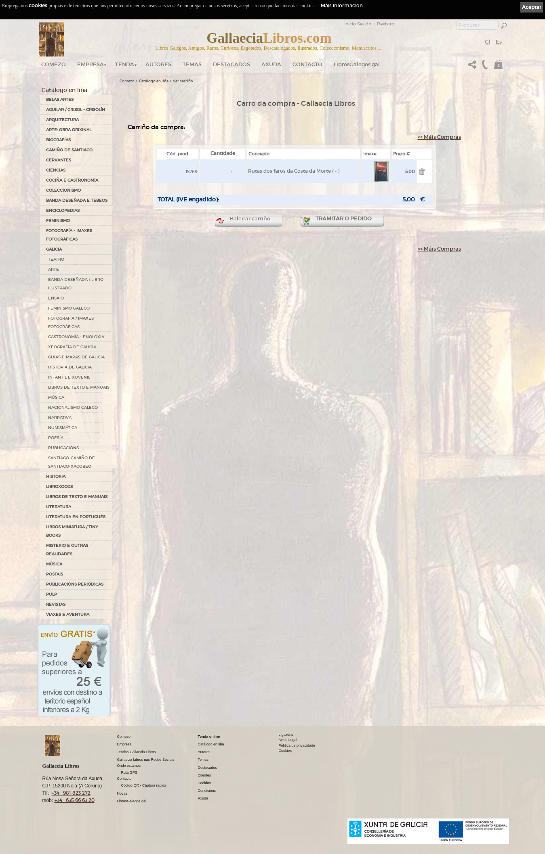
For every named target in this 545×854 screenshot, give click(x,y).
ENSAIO (56, 298)
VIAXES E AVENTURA (67, 614)
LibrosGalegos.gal (357, 64)
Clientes (204, 775)
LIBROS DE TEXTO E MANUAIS (78, 387)
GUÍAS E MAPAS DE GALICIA (76, 357)
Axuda (271, 64)
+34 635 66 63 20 (75, 800)
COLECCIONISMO (63, 190)
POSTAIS (54, 574)
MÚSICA (56, 397)
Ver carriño (183, 81)
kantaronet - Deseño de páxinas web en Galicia (466, 849)
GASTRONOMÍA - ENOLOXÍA (76, 336)
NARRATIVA (60, 417)
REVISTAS (55, 604)
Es (499, 41)
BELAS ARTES (60, 99)
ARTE (53, 269)
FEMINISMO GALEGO (69, 308)
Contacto (307, 64)
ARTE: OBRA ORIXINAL (68, 129)
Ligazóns (286, 735)
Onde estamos (129, 766)
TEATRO (56, 259)
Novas (122, 793)
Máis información (342, 5)
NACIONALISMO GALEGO (73, 407)
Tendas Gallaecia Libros (136, 752)
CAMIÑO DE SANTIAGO (69, 150)
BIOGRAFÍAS (58, 139)
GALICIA (54, 249)
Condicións (207, 791)
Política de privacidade (297, 745)
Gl (487, 41)
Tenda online (209, 737)
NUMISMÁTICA (62, 427)
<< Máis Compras (439, 137)
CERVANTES (58, 160)
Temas (192, 64)
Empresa (90, 64)
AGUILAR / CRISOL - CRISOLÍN (75, 109)
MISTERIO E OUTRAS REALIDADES (67, 550)
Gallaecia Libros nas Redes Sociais (146, 760)
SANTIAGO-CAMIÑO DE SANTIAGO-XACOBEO (71, 462)
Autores (158, 64)
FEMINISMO (58, 220)
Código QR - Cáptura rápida (143, 785)
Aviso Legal (288, 740)
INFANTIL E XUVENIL (69, 377)
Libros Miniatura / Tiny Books (72, 531)
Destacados (207, 768)
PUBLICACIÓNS (63, 447)
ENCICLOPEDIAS (63, 210)
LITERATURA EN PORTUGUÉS (75, 516)
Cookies (285, 751)
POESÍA (55, 437)
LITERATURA (58, 506)
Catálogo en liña (153, 81)
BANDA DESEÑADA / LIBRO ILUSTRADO (75, 284)
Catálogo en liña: (65, 90)
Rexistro (385, 24)
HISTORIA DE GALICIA (70, 367)
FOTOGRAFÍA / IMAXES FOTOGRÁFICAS (71, 322)
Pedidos (204, 783)
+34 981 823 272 (71, 793)
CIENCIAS (55, 170)
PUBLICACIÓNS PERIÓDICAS (74, 584)
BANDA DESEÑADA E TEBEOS (76, 200)
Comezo (53, 64)
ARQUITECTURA (62, 119)
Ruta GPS (129, 772)
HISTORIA (55, 476)
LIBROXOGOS (59, 486)
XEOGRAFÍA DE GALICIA (72, 347)
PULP (51, 594)
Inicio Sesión (357, 24)
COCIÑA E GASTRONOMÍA (72, 180)
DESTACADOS (231, 64)
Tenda (124, 64)
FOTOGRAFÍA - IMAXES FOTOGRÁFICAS (69, 235)
